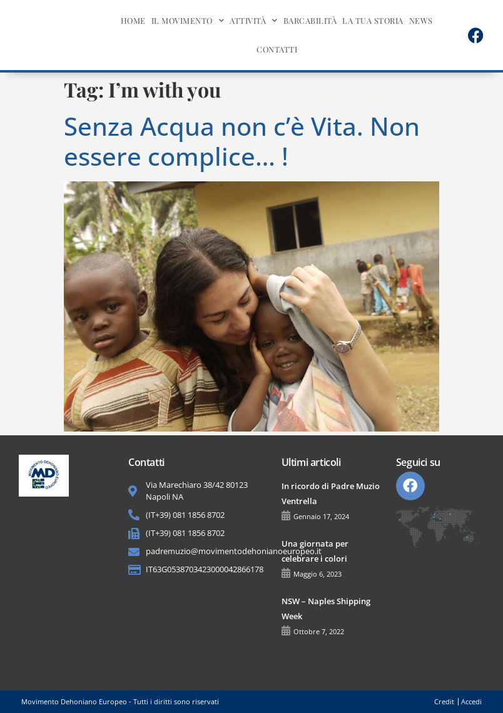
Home (133, 20)
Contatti (277, 49)
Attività (254, 21)
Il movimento (188, 21)
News (421, 20)
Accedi (471, 701)
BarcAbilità (310, 20)
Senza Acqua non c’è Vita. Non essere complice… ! (242, 141)
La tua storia (373, 20)
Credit (444, 701)
